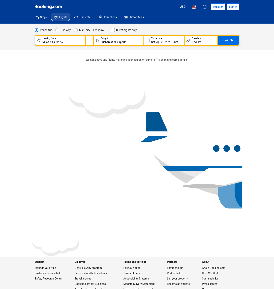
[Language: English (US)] (193, 6)
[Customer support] (204, 6)
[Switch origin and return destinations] (89, 40)
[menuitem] (41, 17)
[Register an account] (218, 6)
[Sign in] (233, 6)
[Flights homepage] (48, 7)
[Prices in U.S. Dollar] (183, 6)
